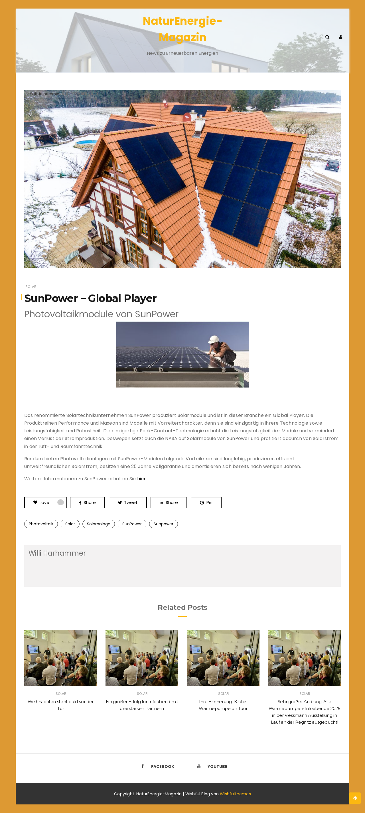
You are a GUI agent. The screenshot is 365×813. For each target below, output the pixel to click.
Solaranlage (98, 524)
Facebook (156, 766)
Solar (30, 286)
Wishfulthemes (235, 794)
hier (141, 478)
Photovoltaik (41, 524)
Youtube (210, 766)
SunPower (132, 524)
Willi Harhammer (44, 93)
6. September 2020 (80, 93)
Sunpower (163, 524)
